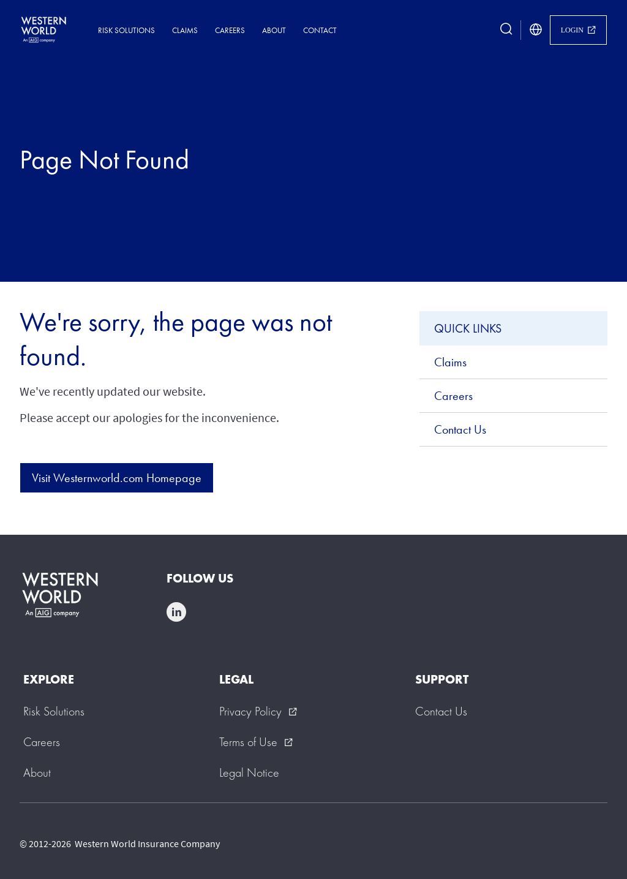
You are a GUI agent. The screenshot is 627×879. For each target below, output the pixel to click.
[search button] (506, 30)
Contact (320, 30)
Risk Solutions (126, 30)
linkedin (176, 612)
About (274, 30)
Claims (185, 30)
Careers (230, 30)
